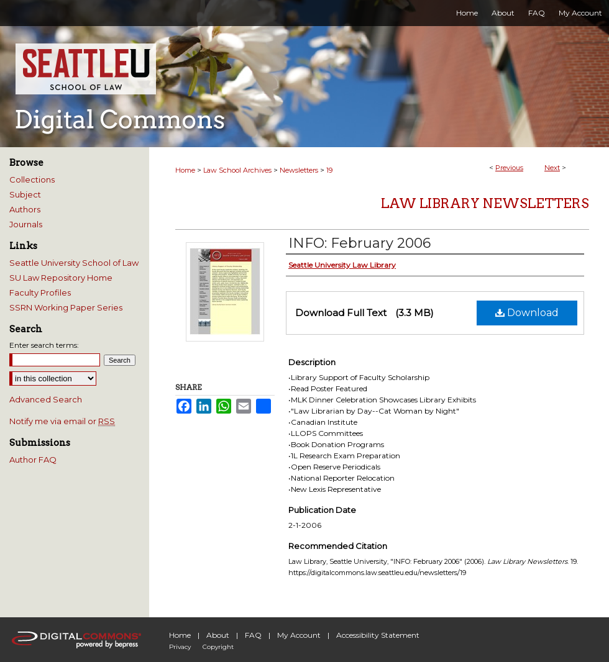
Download (527, 313)
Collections (32, 179)
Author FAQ (33, 460)
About (217, 635)
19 (329, 170)
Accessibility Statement (377, 635)
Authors (24, 209)
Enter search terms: (44, 345)
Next (552, 167)
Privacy (180, 647)
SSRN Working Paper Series (65, 307)
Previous (509, 167)
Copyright (218, 647)
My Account (299, 635)
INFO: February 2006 (359, 243)
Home (185, 170)
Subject (25, 194)
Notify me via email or (62, 421)
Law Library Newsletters (485, 203)
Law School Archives (237, 170)
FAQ (253, 635)
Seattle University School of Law (74, 263)
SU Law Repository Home (60, 278)
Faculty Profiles (40, 292)
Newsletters (299, 170)
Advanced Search (45, 399)
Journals (25, 224)
